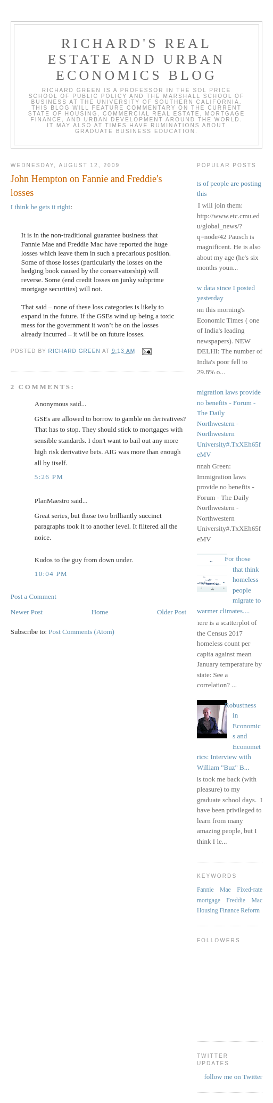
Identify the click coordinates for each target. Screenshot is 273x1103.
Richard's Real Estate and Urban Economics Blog (137, 59)
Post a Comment (33, 596)
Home (100, 612)
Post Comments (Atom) (81, 632)
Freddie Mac (244, 900)
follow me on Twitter (233, 1077)
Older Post (171, 612)
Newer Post (27, 612)
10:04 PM (51, 574)
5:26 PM (49, 477)
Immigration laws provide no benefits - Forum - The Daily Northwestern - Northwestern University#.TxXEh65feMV (225, 423)
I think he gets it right (40, 207)
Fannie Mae (214, 889)
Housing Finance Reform (228, 910)
